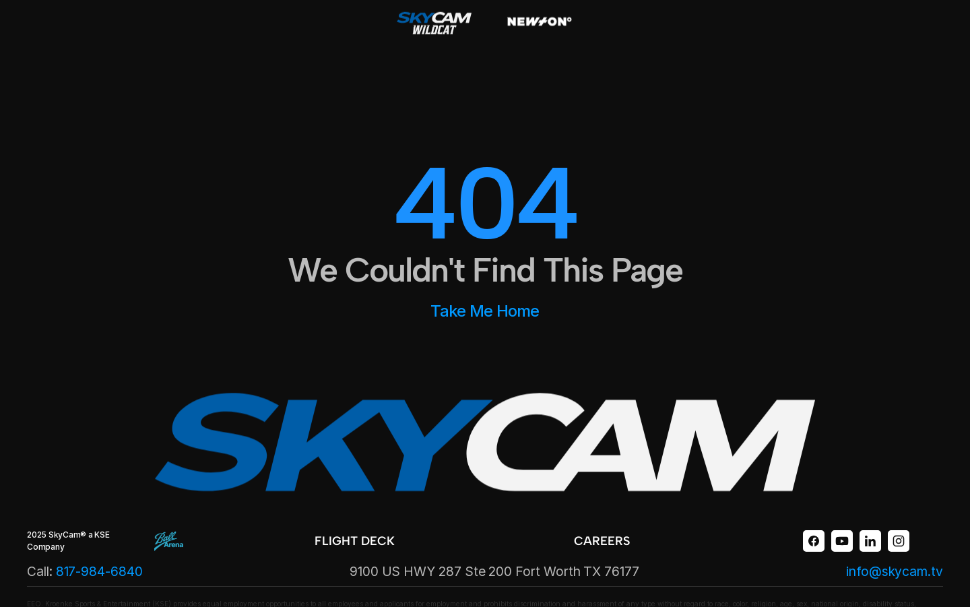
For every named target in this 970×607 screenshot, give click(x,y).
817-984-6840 (99, 571)
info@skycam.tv (894, 571)
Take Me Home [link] (484, 311)
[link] (361, 541)
